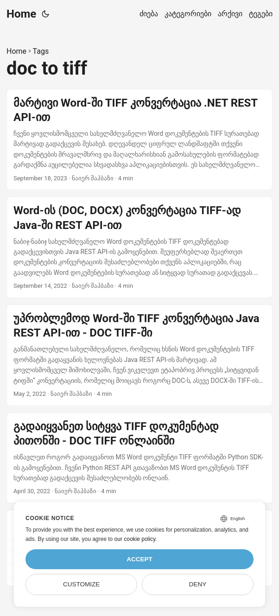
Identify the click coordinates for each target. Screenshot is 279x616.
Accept (139, 559)
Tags (41, 51)
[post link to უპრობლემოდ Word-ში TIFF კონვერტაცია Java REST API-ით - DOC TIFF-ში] (139, 355)
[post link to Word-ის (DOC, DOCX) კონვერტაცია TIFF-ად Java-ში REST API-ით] (139, 247)
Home (21, 13)
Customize (81, 584)
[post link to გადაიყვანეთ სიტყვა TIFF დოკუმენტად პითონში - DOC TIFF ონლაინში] (139, 458)
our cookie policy (135, 539)
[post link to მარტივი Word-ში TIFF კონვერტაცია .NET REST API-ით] (139, 139)
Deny (198, 584)
